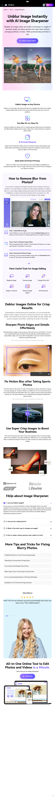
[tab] (27, 503)
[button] (26, 263)
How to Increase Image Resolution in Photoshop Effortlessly (21, 577)
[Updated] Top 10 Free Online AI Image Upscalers (18, 582)
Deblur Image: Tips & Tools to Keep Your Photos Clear (19, 571)
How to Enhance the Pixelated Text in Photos (17, 566)
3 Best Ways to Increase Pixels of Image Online (17, 560)
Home (5, 9)
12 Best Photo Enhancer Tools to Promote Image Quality (20, 555)
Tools (11, 9)
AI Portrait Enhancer (27, 142)
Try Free (50, 5)
